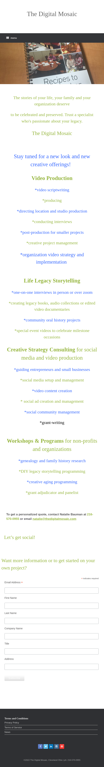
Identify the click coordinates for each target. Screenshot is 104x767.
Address (9, 659)
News (7, 732)
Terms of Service (13, 727)
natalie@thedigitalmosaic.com (54, 519)
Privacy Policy (11, 722)
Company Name (13, 628)
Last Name (10, 613)
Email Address (13, 582)
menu (11, 38)
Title (6, 643)
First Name (10, 597)
